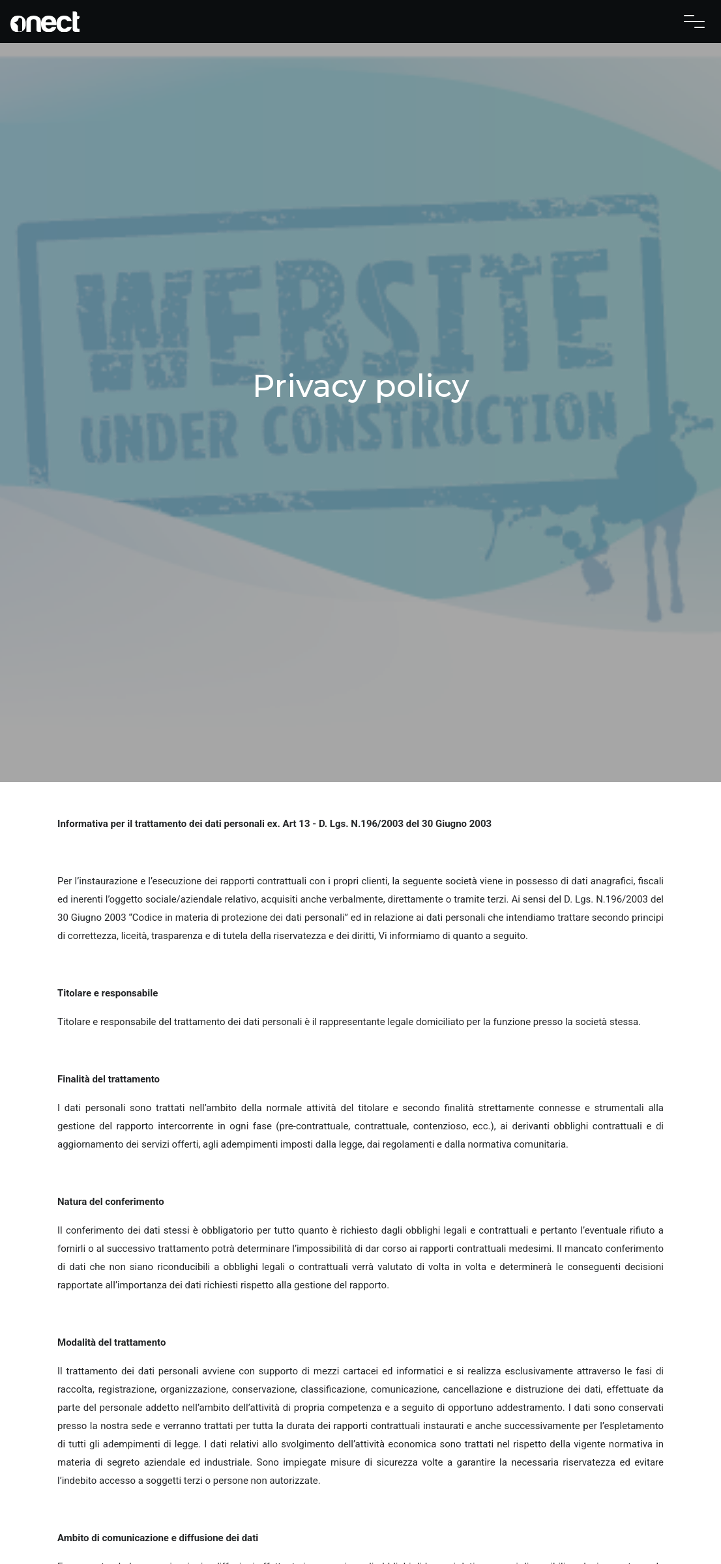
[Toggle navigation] (694, 21)
